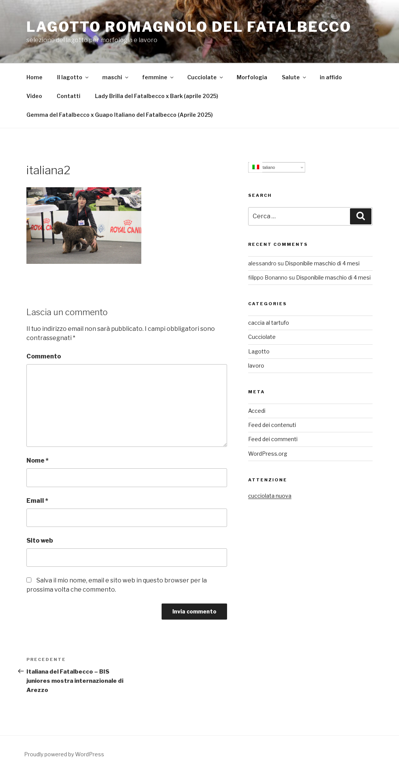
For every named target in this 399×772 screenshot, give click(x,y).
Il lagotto (73, 77)
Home (34, 77)
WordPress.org (267, 453)
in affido (331, 77)
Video (34, 96)
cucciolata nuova (269, 495)
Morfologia (252, 77)
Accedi (256, 410)
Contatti (68, 96)
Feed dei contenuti (272, 425)
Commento (43, 356)
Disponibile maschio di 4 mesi (322, 263)
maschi (115, 77)
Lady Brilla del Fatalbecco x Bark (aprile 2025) (156, 96)
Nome (37, 460)
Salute (294, 77)
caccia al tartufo (268, 322)
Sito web (39, 540)
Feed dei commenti (273, 439)
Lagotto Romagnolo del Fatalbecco (189, 26)
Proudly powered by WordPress (64, 754)
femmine (158, 77)
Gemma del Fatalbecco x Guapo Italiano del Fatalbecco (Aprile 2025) (119, 114)
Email (37, 500)
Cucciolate (205, 77)
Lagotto (259, 351)
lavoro (256, 365)
